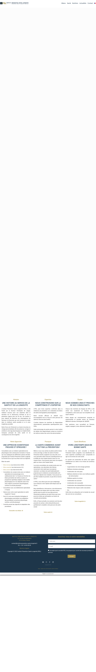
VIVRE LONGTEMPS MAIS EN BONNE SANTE (80, 446)
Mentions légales (24, 548)
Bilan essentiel (7, 467)
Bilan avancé (6, 469)
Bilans (64, 3)
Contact (90, 3)
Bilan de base (7, 465)
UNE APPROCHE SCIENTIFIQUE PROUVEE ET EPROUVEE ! (16, 446)
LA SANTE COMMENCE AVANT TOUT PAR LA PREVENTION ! (48, 446)
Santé (69, 3)
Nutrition (75, 3)
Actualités (82, 3)
